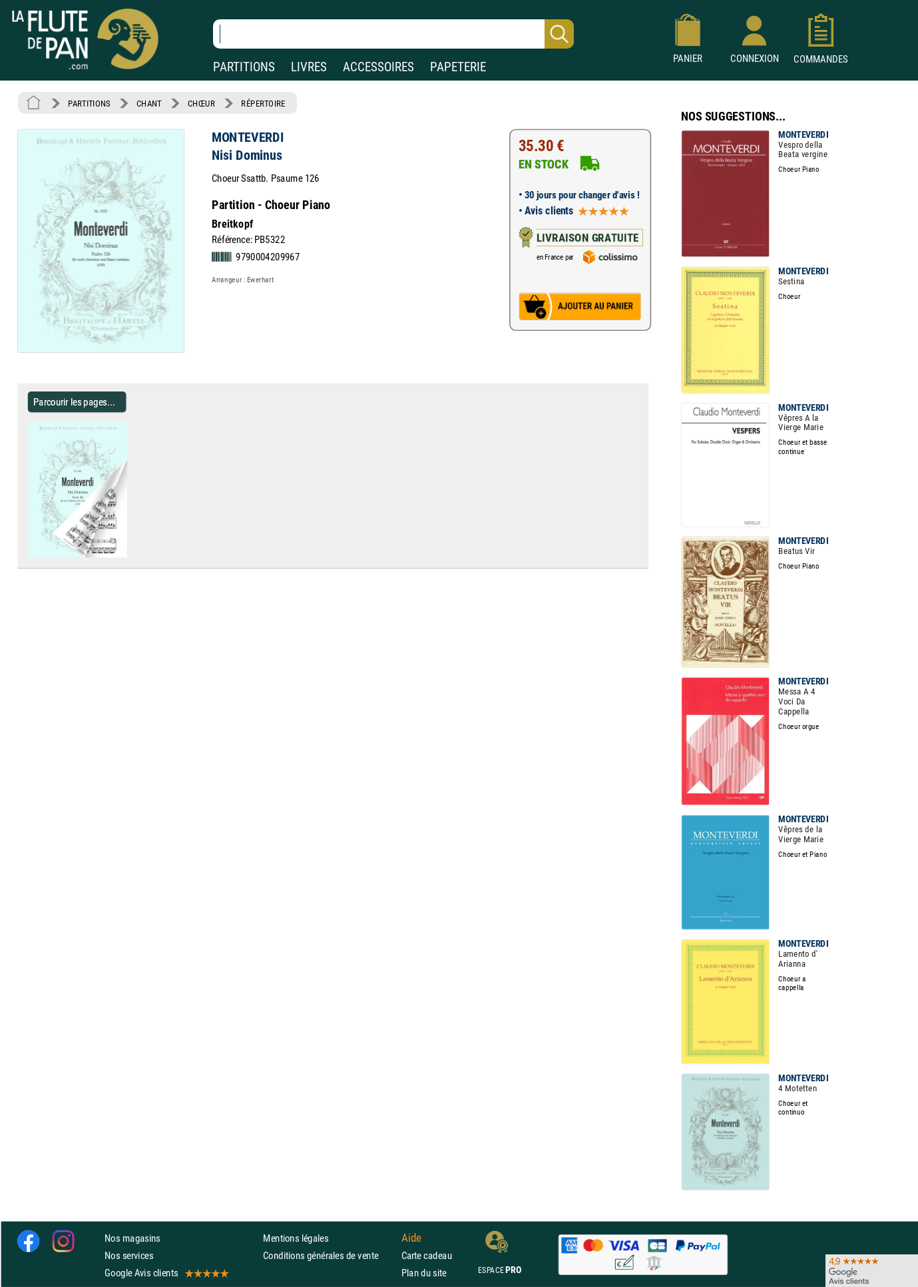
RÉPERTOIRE (263, 103)
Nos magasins (132, 1238)
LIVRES (309, 67)
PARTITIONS (244, 67)
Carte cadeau (426, 1255)
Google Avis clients (166, 1272)
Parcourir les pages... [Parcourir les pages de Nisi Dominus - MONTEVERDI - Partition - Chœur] (74, 401)
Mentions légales (295, 1238)
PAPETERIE (458, 67)
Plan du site (424, 1272)
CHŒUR (201, 103)
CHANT (149, 103)
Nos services (129, 1255)
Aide (411, 1237)
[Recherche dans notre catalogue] (393, 34)
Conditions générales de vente (329, 1255)
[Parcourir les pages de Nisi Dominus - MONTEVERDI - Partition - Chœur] (132, 554)
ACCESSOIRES (378, 67)
